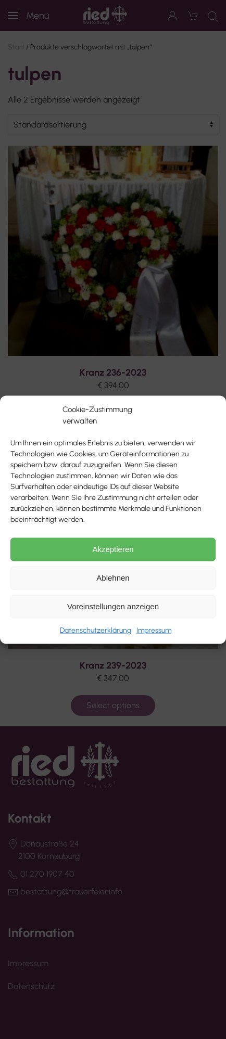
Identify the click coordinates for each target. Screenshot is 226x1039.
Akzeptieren (112, 549)
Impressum (153, 629)
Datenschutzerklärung (95, 629)
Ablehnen (112, 577)
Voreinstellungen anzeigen (113, 606)
